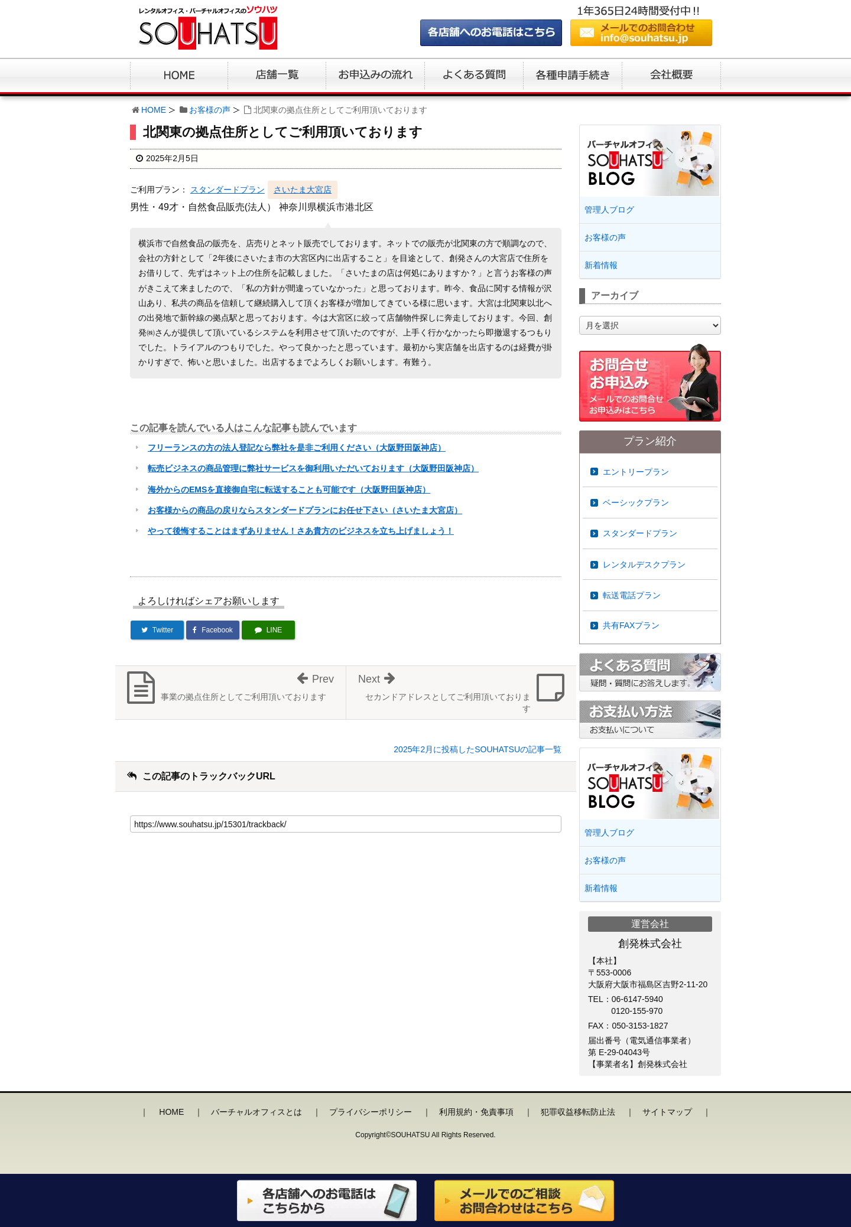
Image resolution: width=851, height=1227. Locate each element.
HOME (153, 110)
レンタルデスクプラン (644, 564)
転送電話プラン (632, 595)
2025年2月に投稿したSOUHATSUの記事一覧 (477, 749)
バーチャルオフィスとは (256, 1112)
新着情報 (601, 265)
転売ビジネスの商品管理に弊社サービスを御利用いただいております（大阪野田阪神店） (313, 468)
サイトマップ (667, 1112)
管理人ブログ (609, 209)
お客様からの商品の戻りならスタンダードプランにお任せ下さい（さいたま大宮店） (305, 510)
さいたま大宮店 (303, 189)
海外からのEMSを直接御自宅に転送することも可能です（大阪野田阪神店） (289, 489)
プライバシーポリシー (370, 1112)
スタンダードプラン (227, 189)
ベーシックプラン (636, 502)
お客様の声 (209, 110)
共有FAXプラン (631, 625)
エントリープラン (636, 472)
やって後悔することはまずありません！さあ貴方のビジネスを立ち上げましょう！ (301, 531)
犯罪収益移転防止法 (578, 1112)
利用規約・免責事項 (476, 1112)
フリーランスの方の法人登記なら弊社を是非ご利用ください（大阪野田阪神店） (297, 447)
